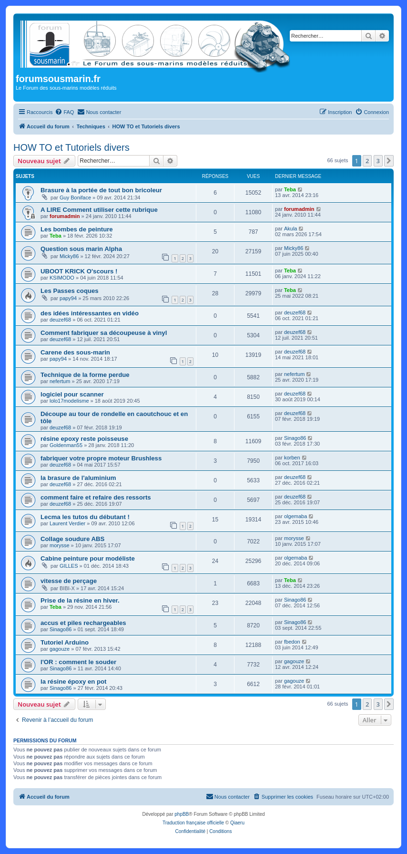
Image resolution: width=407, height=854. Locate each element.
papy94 (68, 298)
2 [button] (367, 160)
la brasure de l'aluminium (78, 477)
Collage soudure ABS (72, 538)
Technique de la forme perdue (85, 374)
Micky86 (69, 256)
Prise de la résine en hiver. (80, 600)
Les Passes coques (70, 290)
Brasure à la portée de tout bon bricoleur (101, 190)
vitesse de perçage (69, 580)
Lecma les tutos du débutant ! (85, 517)
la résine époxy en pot (74, 681)
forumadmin (65, 216)
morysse (60, 545)
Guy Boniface (75, 197)
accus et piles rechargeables (83, 622)
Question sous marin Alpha (81, 248)
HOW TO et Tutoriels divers (71, 147)
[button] (389, 161)
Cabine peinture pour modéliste (88, 558)
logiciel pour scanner (72, 394)
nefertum (60, 381)
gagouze (60, 649)
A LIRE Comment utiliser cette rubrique (99, 209)
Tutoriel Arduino (65, 642)
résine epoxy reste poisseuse (84, 438)
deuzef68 (60, 320)
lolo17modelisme (69, 401)
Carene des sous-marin (75, 352)
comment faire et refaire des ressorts (96, 497)
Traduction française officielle (193, 822)
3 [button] (378, 160)
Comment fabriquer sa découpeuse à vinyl (104, 332)
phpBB (181, 814)
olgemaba (295, 516)
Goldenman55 (66, 445)
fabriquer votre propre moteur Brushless (101, 458)
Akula (290, 228)
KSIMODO (62, 278)
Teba (290, 189)
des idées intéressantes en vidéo (90, 313)
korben (292, 457)
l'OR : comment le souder (78, 662)
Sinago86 (295, 438)
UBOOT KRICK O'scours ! (79, 271)
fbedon (292, 642)
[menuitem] (64, 112)
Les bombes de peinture (77, 229)
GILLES (69, 566)
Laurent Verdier (67, 523)
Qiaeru (237, 822)
